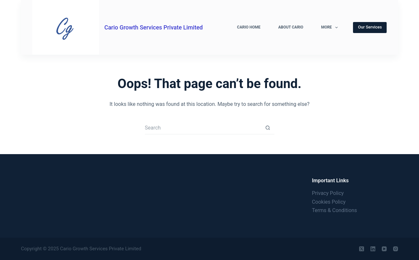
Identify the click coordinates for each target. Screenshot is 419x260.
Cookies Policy (329, 202)
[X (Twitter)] (361, 248)
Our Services (370, 27)
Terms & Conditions (334, 210)
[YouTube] (384, 248)
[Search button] (267, 127)
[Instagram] (395, 248)
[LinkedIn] (372, 248)
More (330, 27)
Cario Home (248, 27)
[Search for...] (203, 127)
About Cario (290, 27)
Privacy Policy (328, 193)
